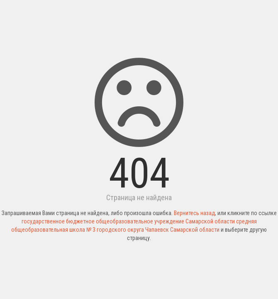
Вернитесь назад (194, 213)
